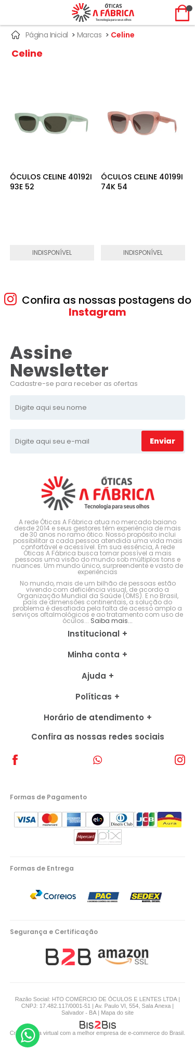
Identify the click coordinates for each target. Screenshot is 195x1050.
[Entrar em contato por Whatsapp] (28, 1035)
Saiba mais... (111, 620)
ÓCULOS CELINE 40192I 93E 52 (51, 182)
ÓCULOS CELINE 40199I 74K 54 (142, 182)
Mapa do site (117, 1012)
